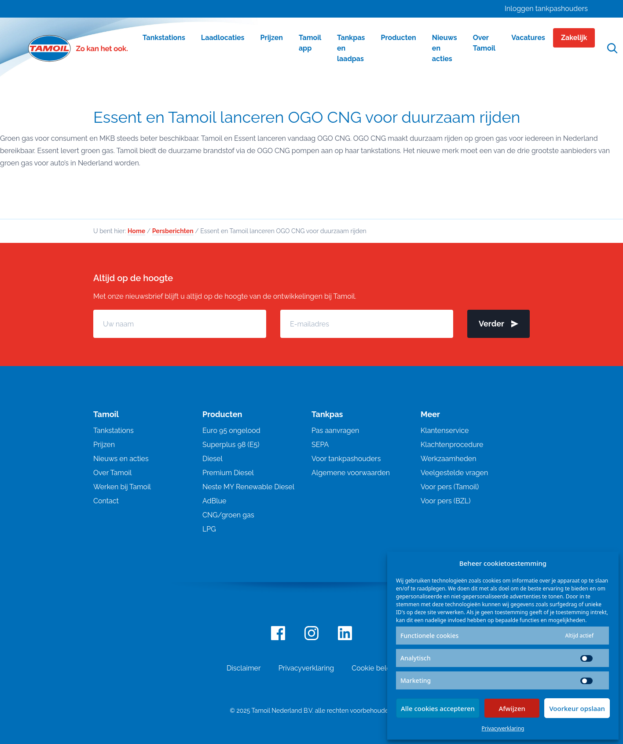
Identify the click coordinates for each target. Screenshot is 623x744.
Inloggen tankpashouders (546, 8)
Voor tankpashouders (346, 458)
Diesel (212, 458)
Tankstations (113, 430)
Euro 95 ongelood (231, 430)
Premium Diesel (228, 473)
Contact (106, 501)
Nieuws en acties (121, 458)
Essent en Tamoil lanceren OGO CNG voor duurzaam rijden (306, 117)
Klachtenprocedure (452, 444)
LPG (209, 529)
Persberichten (173, 231)
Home (136, 231)
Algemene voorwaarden (351, 473)
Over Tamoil (112, 473)
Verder (498, 323)
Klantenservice (445, 430)
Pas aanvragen (335, 430)
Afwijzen (511, 708)
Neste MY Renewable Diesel (248, 487)
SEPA (320, 444)
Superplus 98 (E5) (231, 444)
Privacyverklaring (503, 728)
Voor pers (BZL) (445, 501)
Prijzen (104, 444)
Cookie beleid (374, 668)
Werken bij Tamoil (122, 487)
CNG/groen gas (228, 515)
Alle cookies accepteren (438, 708)
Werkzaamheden (448, 458)
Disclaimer (244, 668)
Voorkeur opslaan (577, 708)
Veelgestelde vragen (454, 473)
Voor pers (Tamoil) (450, 487)
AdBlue (214, 501)
